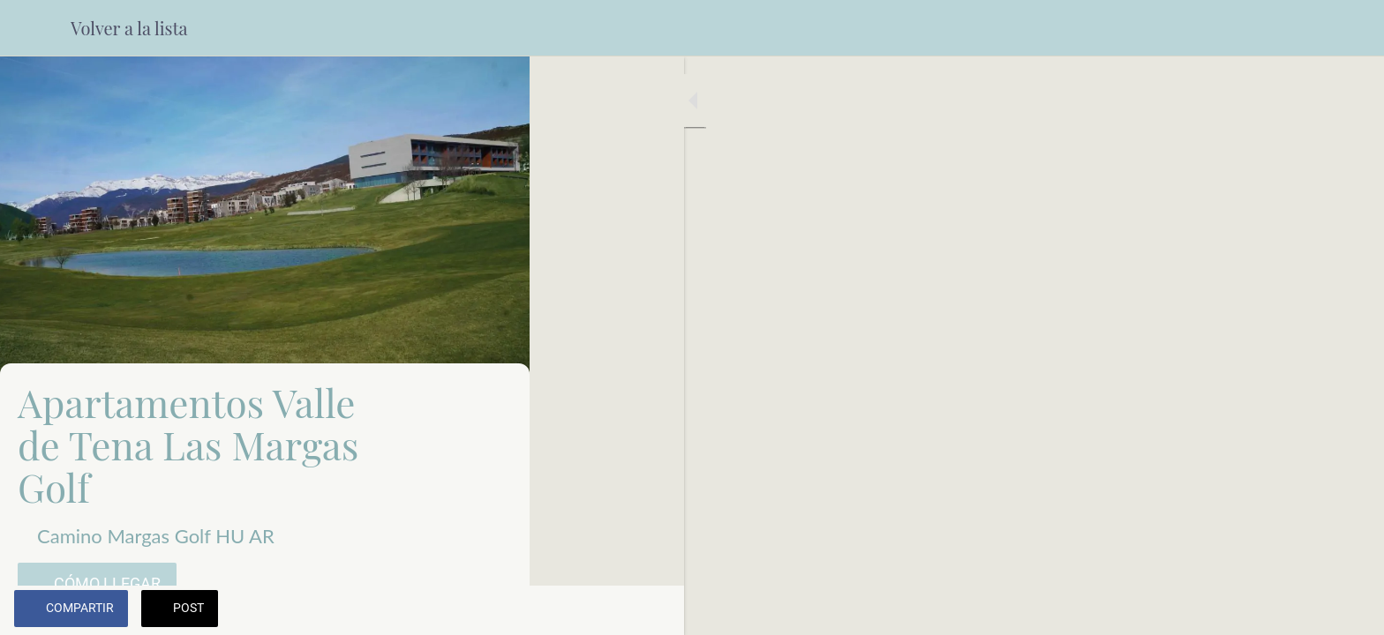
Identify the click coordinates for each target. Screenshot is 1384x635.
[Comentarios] (494, 610)
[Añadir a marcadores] (452, 610)
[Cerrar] (35, 28)
